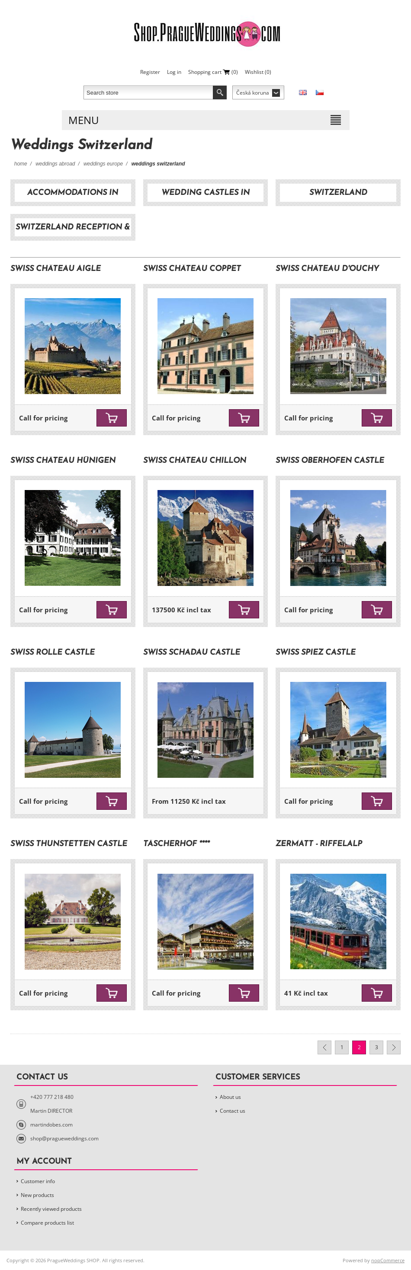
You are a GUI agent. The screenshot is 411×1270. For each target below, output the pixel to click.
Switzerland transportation (338, 195)
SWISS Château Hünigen (63, 461)
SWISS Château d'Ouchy (327, 269)
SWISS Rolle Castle (52, 653)
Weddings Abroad (55, 164)
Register (150, 72)
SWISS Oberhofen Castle (330, 461)
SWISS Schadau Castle (191, 653)
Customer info (38, 1181)
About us (230, 1097)
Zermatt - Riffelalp (319, 844)
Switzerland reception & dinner (73, 229)
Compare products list (47, 1222)
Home (20, 164)
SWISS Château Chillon (194, 461)
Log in (174, 72)
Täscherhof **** (176, 844)
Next (394, 1047)
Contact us (232, 1110)
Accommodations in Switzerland (72, 195)
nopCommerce (388, 1260)
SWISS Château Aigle (55, 269)
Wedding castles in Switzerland (205, 195)
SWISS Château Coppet (192, 269)
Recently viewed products (51, 1209)
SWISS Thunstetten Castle (68, 844)
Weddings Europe (103, 164)
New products (37, 1195)
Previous (324, 1047)
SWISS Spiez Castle (316, 653)
